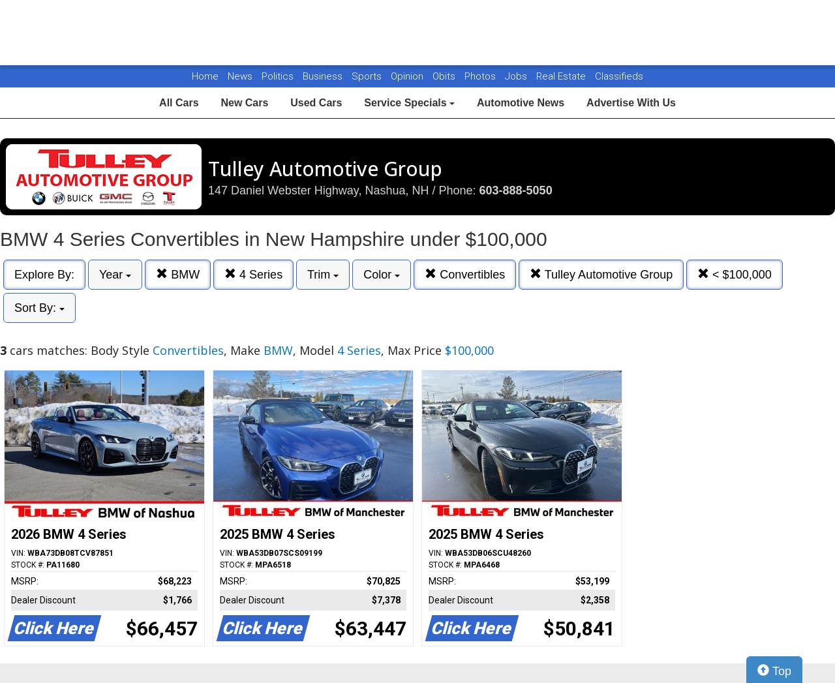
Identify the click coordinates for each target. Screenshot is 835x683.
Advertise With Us (631, 102)
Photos (481, 76)
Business (324, 76)
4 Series (253, 274)
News (240, 76)
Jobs (517, 76)
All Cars (178, 102)
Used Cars (316, 102)
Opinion (408, 76)
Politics (278, 76)
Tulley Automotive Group (601, 274)
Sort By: (39, 307)
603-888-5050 (516, 190)
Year (115, 274)
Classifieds (619, 76)
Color (381, 274)
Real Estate (562, 76)
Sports (368, 76)
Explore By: (44, 274)
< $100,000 (734, 274)
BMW (178, 274)
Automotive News (520, 102)
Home (205, 76)
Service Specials (409, 102)
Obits (445, 76)
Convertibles (465, 274)
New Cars (244, 102)
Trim (323, 274)
